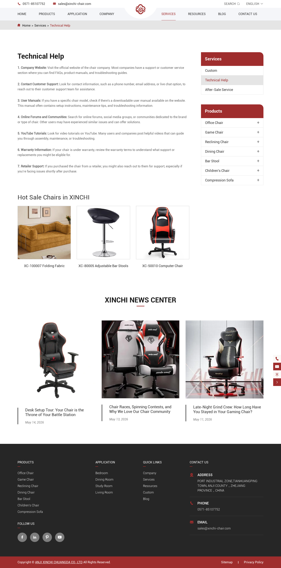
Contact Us (247, 14)
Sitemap (227, 562)
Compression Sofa (219, 180)
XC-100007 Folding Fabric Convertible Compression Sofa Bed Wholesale (44, 266)
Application (77, 14)
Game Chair (214, 132)
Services (168, 14)
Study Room (103, 486)
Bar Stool (212, 161)
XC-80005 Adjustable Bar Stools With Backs (103, 266)
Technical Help (60, 25)
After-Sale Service (219, 90)
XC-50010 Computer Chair (162, 266)
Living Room (104, 492)
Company (107, 14)
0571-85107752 (34, 4)
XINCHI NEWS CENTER (140, 300)
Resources (197, 14)
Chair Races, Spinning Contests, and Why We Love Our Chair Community (140, 409)
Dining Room (104, 479)
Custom (211, 70)
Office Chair (214, 123)
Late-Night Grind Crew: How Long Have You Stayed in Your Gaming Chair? (227, 409)
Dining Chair (214, 151)
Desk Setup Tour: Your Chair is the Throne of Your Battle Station (54, 412)
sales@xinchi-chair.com (74, 4)
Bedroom (101, 473)
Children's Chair (217, 170)
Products (47, 14)
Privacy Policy (253, 562)
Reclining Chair (217, 142)
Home (22, 14)
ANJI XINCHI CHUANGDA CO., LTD (59, 562)
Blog (222, 14)
